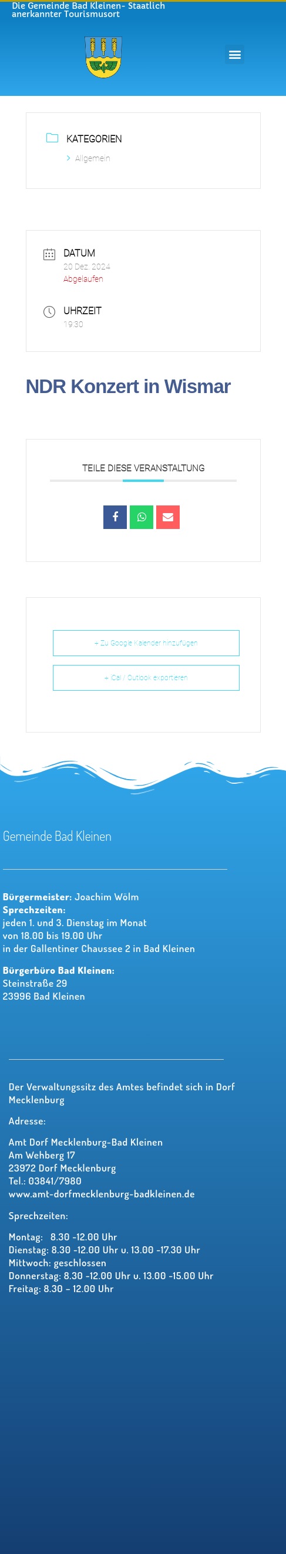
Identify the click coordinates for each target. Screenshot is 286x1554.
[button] (234, 54)
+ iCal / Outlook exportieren (146, 678)
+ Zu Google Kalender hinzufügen (146, 643)
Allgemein (88, 158)
